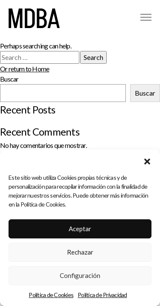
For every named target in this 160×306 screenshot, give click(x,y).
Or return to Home (24, 69)
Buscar (9, 79)
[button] (147, 161)
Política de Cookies (51, 296)
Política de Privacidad (102, 296)
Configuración (80, 276)
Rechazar (80, 253)
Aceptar (80, 230)
